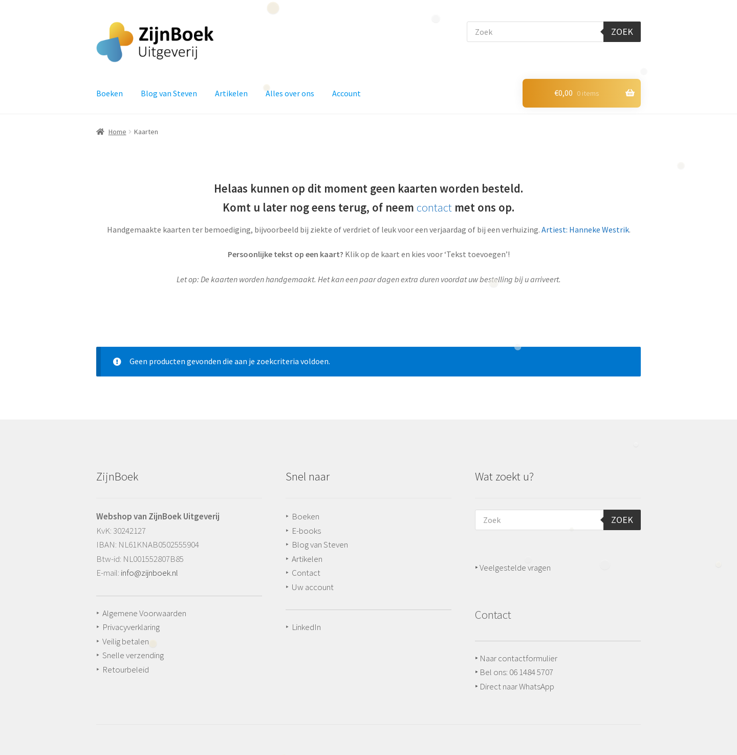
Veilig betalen (125, 641)
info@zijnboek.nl (149, 572)
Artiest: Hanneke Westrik (585, 229)
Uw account (313, 587)
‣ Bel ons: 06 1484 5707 (514, 672)
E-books (306, 530)
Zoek (622, 31)
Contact (306, 572)
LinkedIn (306, 627)
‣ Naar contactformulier (516, 658)
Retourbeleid (125, 669)
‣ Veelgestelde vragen (513, 567)
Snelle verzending (133, 655)
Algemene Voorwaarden (144, 613)
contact (434, 207)
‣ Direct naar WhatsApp (514, 686)
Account (346, 93)
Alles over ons (290, 93)
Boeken (109, 93)
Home (117, 131)
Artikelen (231, 93)
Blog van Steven (169, 93)
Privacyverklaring (131, 627)
